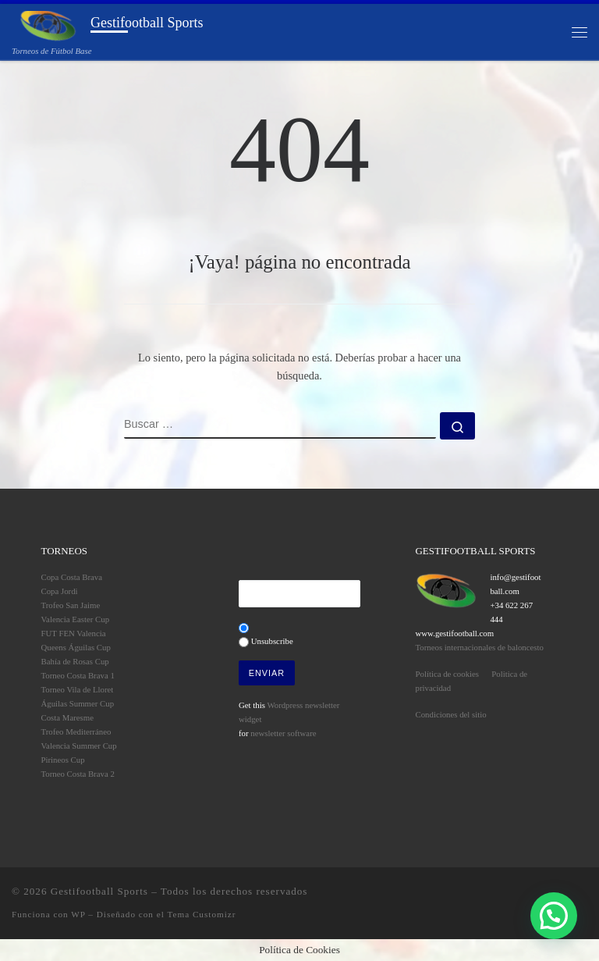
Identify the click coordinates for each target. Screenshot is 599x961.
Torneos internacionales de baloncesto (480, 647)
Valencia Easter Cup (75, 619)
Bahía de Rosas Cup (75, 661)
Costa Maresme (67, 717)
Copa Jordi (59, 591)
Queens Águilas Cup (76, 647)
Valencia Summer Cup (79, 745)
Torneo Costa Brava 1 (78, 675)
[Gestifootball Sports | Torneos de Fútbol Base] (48, 25)
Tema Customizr (201, 914)
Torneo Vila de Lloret (77, 689)
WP (78, 914)
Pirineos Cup (63, 759)
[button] (553, 915)
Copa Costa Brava (72, 577)
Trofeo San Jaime (71, 605)
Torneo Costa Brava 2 (78, 773)
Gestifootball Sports (99, 891)
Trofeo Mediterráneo (76, 731)
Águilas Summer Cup (78, 703)
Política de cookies (448, 673)
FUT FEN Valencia (73, 633)
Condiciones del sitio (451, 714)
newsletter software (283, 733)
